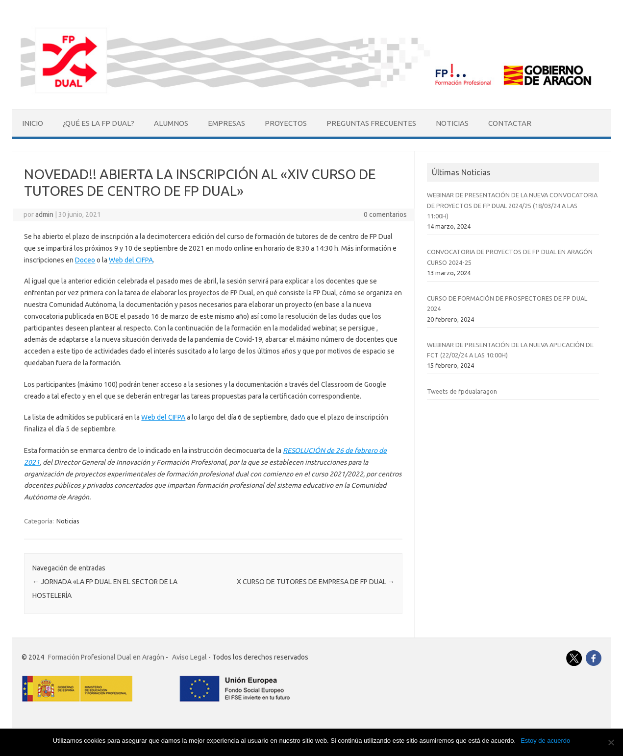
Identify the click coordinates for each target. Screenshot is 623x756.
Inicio (32, 123)
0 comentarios (385, 214)
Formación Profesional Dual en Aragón (106, 657)
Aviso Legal (189, 657)
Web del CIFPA (131, 260)
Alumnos (171, 123)
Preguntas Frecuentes (371, 123)
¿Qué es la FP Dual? (98, 123)
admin (44, 214)
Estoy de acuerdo (545, 740)
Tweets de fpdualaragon (462, 391)
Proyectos (286, 123)
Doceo (85, 260)
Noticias (452, 123)
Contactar (509, 123)
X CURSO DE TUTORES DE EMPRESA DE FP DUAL (316, 582)
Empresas (226, 123)
